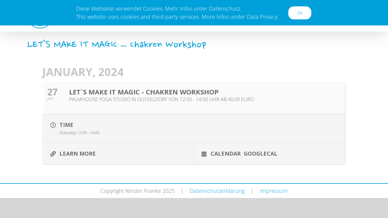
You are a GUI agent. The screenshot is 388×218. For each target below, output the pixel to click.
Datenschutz (224, 8)
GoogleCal (260, 153)
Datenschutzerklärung (217, 190)
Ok (300, 13)
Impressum (274, 190)
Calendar (226, 153)
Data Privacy (262, 16)
